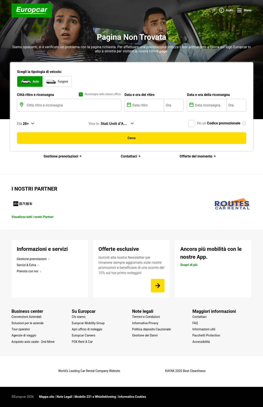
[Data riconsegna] (210, 105)
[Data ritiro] (148, 105)
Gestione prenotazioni (63, 156)
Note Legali (64, 396)
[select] (28, 123)
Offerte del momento (198, 156)
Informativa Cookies (132, 396)
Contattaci (130, 156)
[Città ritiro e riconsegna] (73, 105)
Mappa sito (46, 396)
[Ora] (174, 105)
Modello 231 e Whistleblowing (95, 396)
